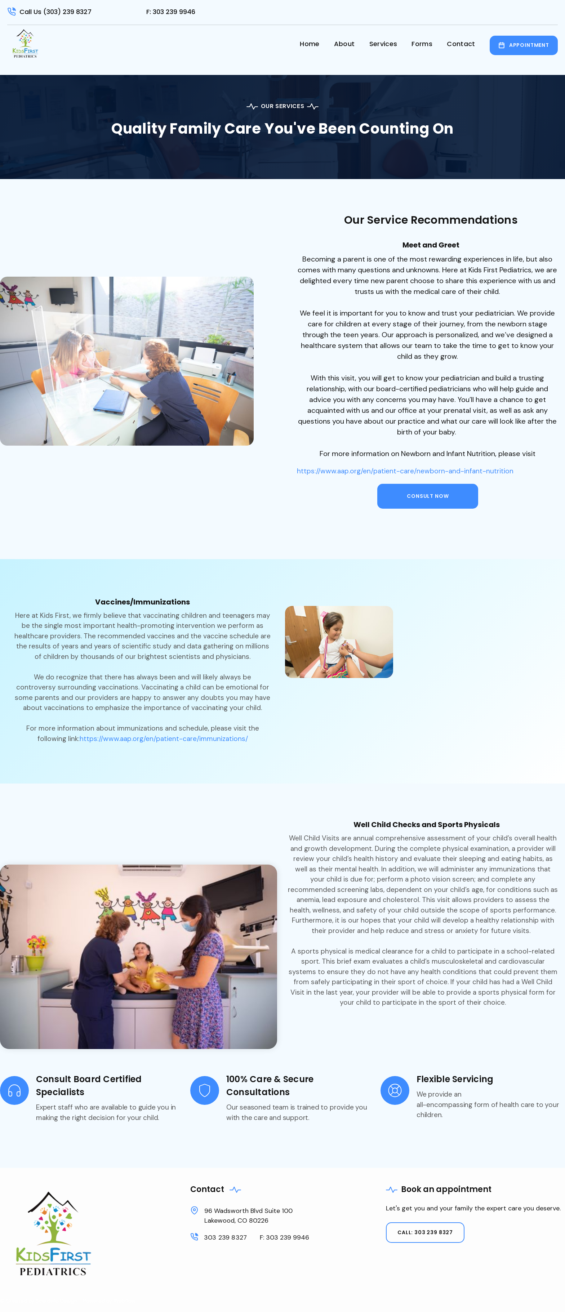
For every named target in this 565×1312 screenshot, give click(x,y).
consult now (428, 496)
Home (309, 43)
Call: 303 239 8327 (425, 1232)
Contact (461, 43)
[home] (25, 43)
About (344, 43)
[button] (422, 45)
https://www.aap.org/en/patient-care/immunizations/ (164, 738)
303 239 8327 (225, 1237)
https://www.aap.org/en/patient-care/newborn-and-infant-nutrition (405, 471)
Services (383, 43)
